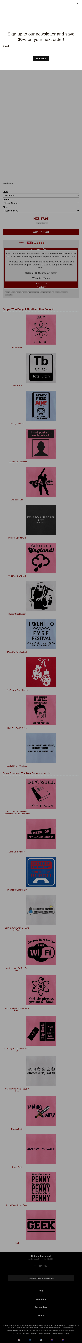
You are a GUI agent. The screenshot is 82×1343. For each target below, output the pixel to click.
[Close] (77, 3)
